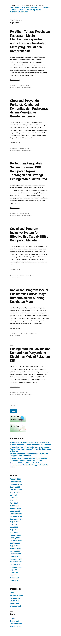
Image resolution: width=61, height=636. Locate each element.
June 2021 (14, 572)
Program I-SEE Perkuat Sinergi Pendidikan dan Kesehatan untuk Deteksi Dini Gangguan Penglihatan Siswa (29, 465)
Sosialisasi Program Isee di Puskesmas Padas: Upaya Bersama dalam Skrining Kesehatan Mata (29, 296)
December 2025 (16, 482)
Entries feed (14, 621)
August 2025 (14, 492)
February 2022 (15, 554)
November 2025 (16, 484)
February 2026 (15, 479)
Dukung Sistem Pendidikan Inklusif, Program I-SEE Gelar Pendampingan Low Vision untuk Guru (28, 459)
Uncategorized (15, 606)
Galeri (21, 10)
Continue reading (16, 80)
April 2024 (14, 532)
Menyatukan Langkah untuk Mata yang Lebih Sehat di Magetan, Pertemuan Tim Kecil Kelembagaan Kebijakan (30, 443)
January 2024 (15, 538)
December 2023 (16, 540)
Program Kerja (36, 8)
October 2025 (15, 487)
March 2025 (14, 506)
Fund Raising (30, 10)
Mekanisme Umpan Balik (19, 12)
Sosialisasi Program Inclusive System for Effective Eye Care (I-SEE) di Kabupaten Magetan (29, 234)
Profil (17, 8)
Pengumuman (15, 598)
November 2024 (16, 516)
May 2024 (13, 530)
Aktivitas (45, 8)
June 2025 (14, 498)
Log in (12, 618)
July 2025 (13, 495)
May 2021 (13, 575)
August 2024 (14, 522)
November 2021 (16, 562)
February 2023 (15, 548)
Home (12, 8)
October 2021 (15, 564)
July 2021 (13, 570)
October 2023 (15, 543)
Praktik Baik (14, 601)
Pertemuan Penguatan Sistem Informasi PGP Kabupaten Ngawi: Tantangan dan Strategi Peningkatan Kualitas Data (28, 171)
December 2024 (16, 514)
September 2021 (16, 567)
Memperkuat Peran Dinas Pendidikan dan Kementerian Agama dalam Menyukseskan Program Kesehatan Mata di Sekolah (30, 449)
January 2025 (15, 511)
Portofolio (25, 8)
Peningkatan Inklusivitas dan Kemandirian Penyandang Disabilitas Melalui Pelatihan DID (30, 354)
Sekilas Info (17, 87)
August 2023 (14, 546)
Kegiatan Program (16, 595)
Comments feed (16, 624)
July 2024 (13, 524)
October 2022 (15, 551)
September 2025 (16, 490)
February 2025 (15, 508)
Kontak (38, 10)
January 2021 (15, 580)
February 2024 (15, 535)
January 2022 (15, 556)
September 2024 (16, 519)
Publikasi (13, 10)
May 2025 (13, 500)
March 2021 (14, 578)
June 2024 (14, 527)
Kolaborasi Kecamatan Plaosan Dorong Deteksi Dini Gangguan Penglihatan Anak (29, 455)
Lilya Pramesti (15, 85)
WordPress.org (15, 626)
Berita (13, 87)
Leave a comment (27, 87)
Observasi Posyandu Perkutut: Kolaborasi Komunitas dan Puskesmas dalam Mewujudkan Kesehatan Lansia (29, 108)
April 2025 (14, 503)
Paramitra (13, 5)
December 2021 (16, 559)
